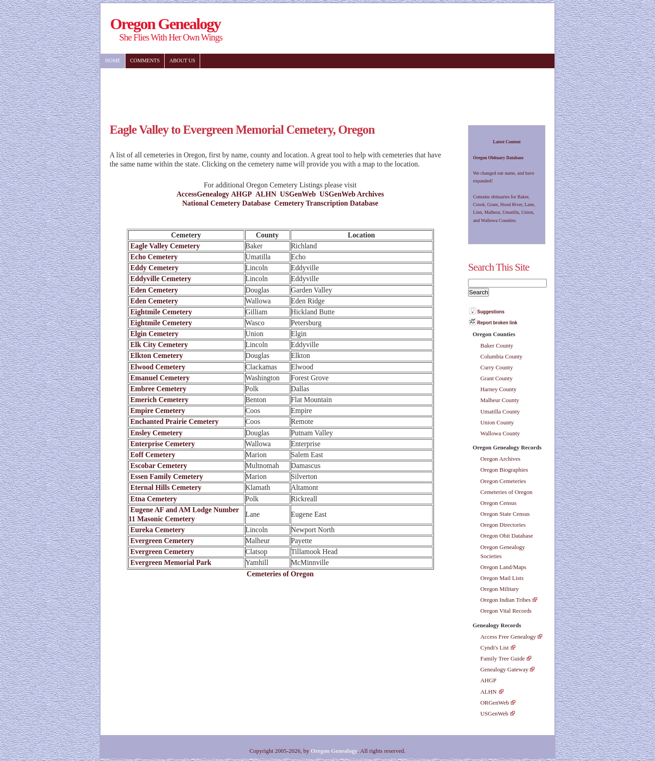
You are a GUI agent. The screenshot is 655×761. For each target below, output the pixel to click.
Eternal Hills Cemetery (165, 487)
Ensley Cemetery (156, 433)
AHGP (241, 194)
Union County (497, 422)
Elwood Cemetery (157, 367)
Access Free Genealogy (508, 636)
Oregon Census (498, 502)
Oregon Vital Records (506, 610)
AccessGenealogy (202, 194)
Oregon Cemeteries (503, 481)
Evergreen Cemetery (161, 540)
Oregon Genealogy (334, 750)
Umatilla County (500, 411)
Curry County (496, 367)
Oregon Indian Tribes (505, 599)
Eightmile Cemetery (160, 312)
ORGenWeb (494, 702)
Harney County (498, 389)
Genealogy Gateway (504, 669)
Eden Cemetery (153, 290)
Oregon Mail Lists (502, 578)
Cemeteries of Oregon (280, 574)
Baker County (496, 345)
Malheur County (499, 400)
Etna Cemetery (153, 499)
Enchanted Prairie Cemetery (174, 421)
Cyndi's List (494, 647)
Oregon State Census (505, 513)
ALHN (266, 194)
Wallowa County (500, 433)
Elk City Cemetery (158, 344)
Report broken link (497, 322)
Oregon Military (499, 588)
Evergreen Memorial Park (170, 562)
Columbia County (501, 356)
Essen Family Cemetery (166, 476)
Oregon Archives (500, 458)
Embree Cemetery (157, 389)
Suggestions (490, 311)
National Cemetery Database (226, 203)
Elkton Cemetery (156, 355)
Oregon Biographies (504, 469)
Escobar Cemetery (158, 465)
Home (113, 60)
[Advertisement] (268, 91)
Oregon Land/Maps (503, 567)
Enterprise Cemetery (162, 444)
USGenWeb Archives (351, 194)
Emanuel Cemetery (159, 378)
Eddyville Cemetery (160, 278)
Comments (145, 60)
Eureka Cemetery (157, 530)
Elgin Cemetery (154, 334)
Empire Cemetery (157, 410)
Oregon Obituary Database (498, 157)
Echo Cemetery (153, 257)
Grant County (496, 378)
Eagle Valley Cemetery (164, 246)
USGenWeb (298, 194)
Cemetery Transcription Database (326, 203)
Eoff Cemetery (152, 455)
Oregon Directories (503, 524)
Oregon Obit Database (506, 535)
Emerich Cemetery (159, 399)
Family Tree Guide (502, 658)
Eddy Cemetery (154, 268)
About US (182, 60)
